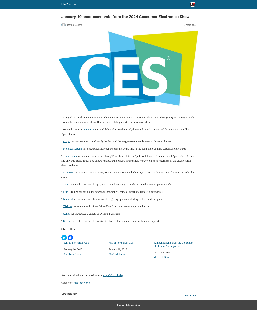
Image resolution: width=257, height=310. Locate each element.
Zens (65, 184)
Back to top (190, 295)
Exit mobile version (128, 305)
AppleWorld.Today (113, 275)
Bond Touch (70, 156)
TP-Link (67, 206)
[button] (64, 237)
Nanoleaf (68, 199)
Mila (65, 191)
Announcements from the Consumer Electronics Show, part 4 (173, 244)
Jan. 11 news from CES (76, 242)
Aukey (66, 213)
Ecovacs (68, 221)
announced (88, 129)
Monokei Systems (72, 148)
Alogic (66, 141)
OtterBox (68, 172)
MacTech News (72, 254)
